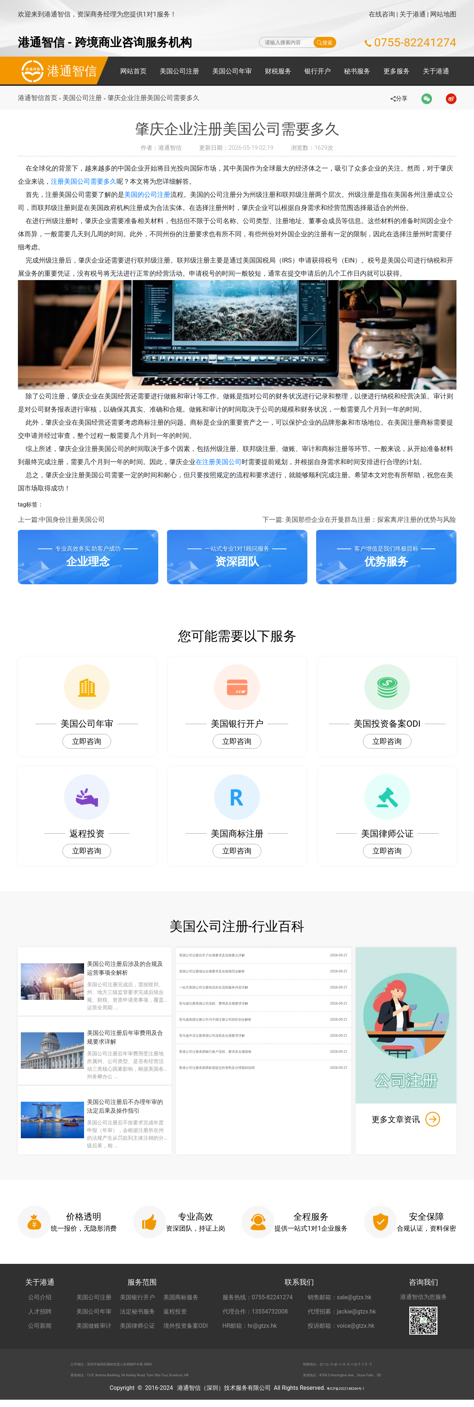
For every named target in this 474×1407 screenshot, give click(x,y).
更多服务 (396, 71)
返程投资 (175, 1311)
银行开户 (317, 71)
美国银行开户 (137, 1297)
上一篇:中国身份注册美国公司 (61, 519)
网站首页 (133, 71)
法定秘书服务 (137, 1311)
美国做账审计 (93, 1325)
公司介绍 (40, 1297)
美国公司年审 (232, 71)
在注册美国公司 (225, 462)
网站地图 (443, 14)
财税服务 (278, 71)
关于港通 (412, 14)
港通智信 (57, 71)
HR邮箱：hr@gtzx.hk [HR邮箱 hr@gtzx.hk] (250, 1325)
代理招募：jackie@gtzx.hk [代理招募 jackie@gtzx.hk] (342, 1311)
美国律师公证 (137, 1325)
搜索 (325, 42)
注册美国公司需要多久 (90, 181)
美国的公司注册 (153, 194)
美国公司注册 (179, 71)
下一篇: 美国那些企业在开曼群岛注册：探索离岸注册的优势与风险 (359, 519)
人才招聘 (40, 1311)
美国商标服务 (180, 1297)
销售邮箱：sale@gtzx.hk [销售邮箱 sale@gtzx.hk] (340, 1297)
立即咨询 (86, 741)
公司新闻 (40, 1325)
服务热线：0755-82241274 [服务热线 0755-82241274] (258, 1297)
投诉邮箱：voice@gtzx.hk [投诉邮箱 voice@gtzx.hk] (341, 1325)
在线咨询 (382, 14)
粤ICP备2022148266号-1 (345, 1395)
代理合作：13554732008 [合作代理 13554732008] (255, 1311)
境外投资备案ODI (185, 1325)
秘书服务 (357, 71)
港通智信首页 (37, 98)
